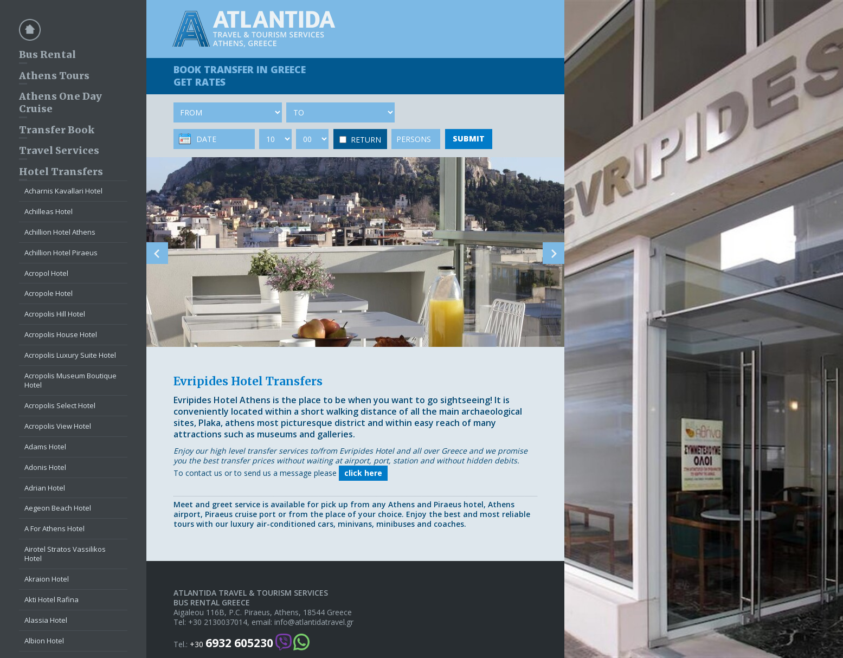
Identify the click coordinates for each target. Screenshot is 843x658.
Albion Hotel (44, 641)
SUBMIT (469, 138)
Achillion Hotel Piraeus (61, 252)
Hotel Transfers (61, 171)
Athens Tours (54, 75)
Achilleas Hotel (48, 211)
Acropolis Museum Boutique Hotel (70, 380)
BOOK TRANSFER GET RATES (239, 75)
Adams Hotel (45, 446)
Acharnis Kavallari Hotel (63, 191)
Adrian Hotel (44, 488)
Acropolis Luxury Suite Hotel (70, 355)
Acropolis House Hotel (60, 334)
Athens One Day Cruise (60, 102)
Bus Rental (47, 54)
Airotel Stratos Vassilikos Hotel (65, 553)
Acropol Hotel (46, 273)
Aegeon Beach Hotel (57, 508)
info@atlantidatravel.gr (313, 622)
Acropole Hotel (48, 293)
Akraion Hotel (46, 579)
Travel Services (59, 150)
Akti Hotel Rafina (51, 599)
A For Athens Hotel (54, 528)
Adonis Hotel (45, 467)
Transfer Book (56, 130)
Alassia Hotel (45, 620)
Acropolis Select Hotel (59, 405)
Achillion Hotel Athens (59, 232)
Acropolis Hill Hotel (54, 314)
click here (363, 473)
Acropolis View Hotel (57, 426)
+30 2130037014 (217, 622)
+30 (231, 643)
